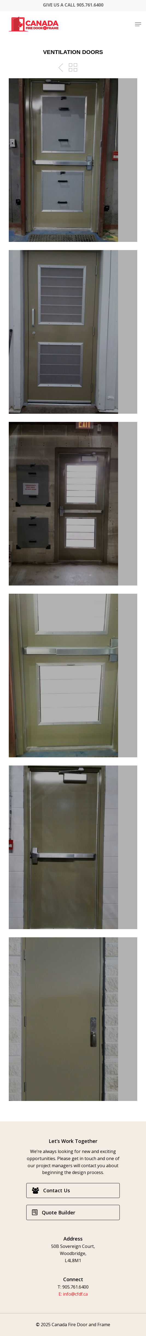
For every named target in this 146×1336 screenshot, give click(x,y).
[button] (138, 24)
